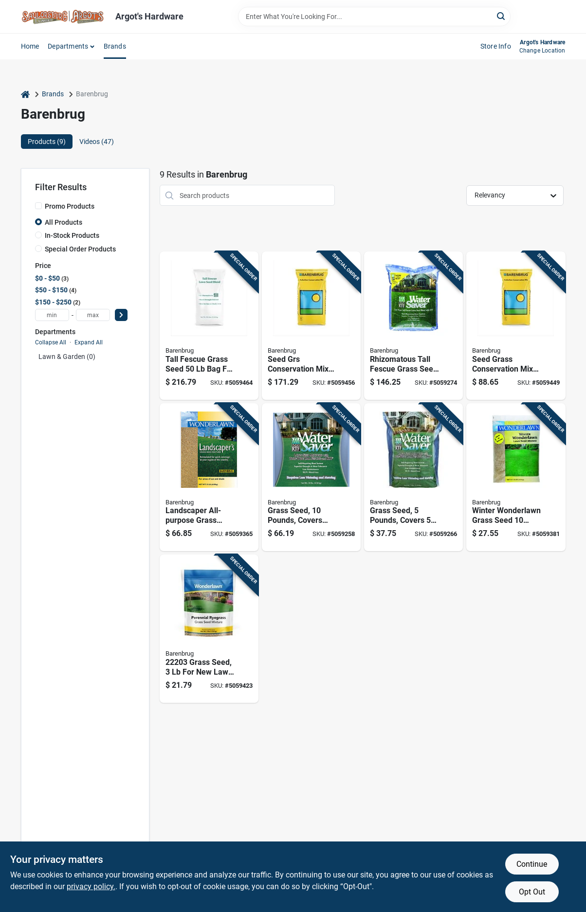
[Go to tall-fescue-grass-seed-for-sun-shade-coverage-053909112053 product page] (413, 477)
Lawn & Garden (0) (66, 356)
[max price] (93, 315)
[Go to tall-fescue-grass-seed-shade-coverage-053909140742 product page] (209, 325)
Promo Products (69, 206)
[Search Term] (374, 16)
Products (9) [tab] (47, 141)
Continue (531, 864)
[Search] (501, 16)
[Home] (25, 94)
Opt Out (532, 891)
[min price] (52, 315)
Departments (68, 46)
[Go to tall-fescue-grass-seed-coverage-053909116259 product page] (413, 325)
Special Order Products (80, 249)
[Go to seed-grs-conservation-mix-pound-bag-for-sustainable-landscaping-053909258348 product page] (311, 325)
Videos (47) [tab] (96, 141)
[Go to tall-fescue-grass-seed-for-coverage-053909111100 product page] (311, 477)
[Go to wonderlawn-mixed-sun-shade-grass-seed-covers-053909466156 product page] (209, 477)
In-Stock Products (72, 235)
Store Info (495, 46)
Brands (115, 46)
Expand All (88, 342)
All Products (63, 222)
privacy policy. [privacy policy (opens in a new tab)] (91, 886)
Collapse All (50, 342)
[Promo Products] (38, 205)
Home (30, 46)
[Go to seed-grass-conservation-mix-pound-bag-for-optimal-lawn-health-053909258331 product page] (515, 325)
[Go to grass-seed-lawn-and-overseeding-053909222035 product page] (209, 628)
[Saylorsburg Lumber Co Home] (65, 16)
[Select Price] (121, 315)
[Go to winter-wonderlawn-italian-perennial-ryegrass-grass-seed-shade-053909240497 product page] (515, 477)
